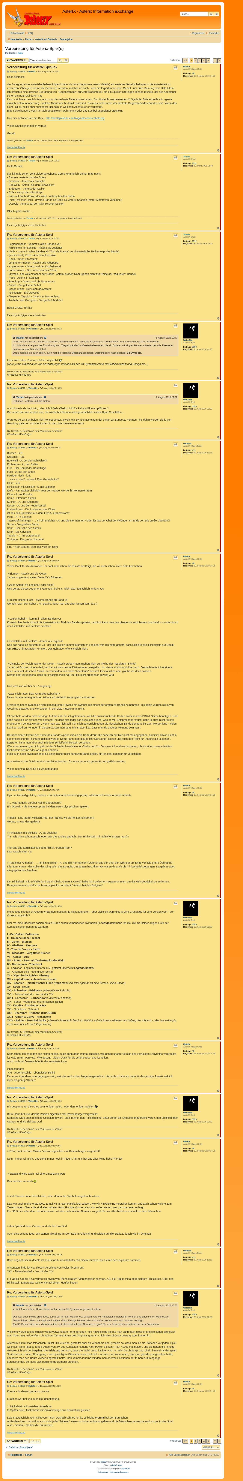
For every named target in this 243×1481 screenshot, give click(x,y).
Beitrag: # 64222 (16, 1255)
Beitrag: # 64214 (16, 561)
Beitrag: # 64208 (16, 71)
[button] (185, 60)
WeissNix (187, 340)
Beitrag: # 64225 (16, 1296)
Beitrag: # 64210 (16, 238)
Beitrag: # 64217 (16, 790)
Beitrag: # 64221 (16, 1146)
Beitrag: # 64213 (16, 447)
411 (193, 450)
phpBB (103, 1462)
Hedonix (187, 443)
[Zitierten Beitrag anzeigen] (45, 338)
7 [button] (215, 60)
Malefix (186, 66)
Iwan (20, 53)
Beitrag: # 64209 (16, 161)
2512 (194, 163)
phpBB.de (125, 1469)
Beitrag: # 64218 (16, 906)
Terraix (186, 156)
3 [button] (199, 60)
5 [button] (208, 60)
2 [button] (195, 60)
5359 (194, 347)
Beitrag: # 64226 (16, 1386)
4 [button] (204, 60)
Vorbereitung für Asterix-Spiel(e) (34, 48)
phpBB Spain (116, 1465)
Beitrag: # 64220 (16, 1101)
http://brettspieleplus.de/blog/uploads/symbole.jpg (75, 118)
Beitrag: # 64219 (16, 1048)
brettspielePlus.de (16, 147)
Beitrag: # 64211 (16, 329)
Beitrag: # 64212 (16, 388)
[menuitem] (29, 33)
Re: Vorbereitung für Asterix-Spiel (30, 156)
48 (193, 73)
